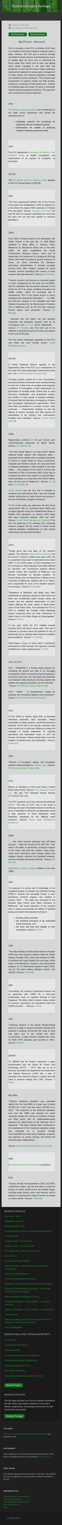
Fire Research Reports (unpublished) (21, 1360)
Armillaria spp (40, 765)
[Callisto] (31, 6)
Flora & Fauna (11, 1256)
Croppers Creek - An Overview (18, 1241)
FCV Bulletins (11, 1340)
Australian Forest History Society (16, 1496)
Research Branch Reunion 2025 (32, 373)
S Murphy (29, 972)
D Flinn (19, 619)
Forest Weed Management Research (33, 520)
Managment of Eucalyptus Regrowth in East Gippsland (28, 1284)
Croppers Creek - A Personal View (19, 1246)
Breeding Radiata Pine (14, 1226)
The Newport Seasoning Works (22, 110)
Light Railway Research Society (16, 1502)
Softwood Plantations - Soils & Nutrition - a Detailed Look (29, 1309)
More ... (7, 1507)
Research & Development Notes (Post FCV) (24, 1376)
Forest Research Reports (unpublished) (22, 1355)
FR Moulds (22, 328)
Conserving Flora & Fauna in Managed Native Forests (28, 1231)
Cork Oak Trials (11, 1236)
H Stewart (12, 743)
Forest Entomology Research (17, 1261)
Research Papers (13, 1385)
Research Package (14, 1416)
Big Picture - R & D (13, 1216)
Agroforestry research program (22, 868)
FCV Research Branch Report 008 (32, 686)
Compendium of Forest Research (24, 1165)
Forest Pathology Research (17, 1274)
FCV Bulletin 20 (23, 446)
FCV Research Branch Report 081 (23, 768)
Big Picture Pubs (17, 34)
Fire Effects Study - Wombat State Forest (23, 1251)
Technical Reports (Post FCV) (18, 1366)
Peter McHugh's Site (12, 1505)
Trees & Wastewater (13, 1327)
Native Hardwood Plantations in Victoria (33, 1146)
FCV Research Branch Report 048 (31, 698)
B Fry (51, 482)
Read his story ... (46, 1457)
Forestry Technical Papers (16, 1345)
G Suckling (36, 637)
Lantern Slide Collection (13, 1499)
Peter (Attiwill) (15, 490)
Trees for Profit (11, 1314)
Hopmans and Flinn (40, 211)
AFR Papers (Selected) (15, 1371)
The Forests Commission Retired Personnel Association (26, 1434)
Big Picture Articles (37, 34)
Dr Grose (29, 325)
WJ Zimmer (48, 274)
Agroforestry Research (14, 1221)
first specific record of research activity (30, 180)
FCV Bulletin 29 (20, 485)
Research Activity (12, 1350)
